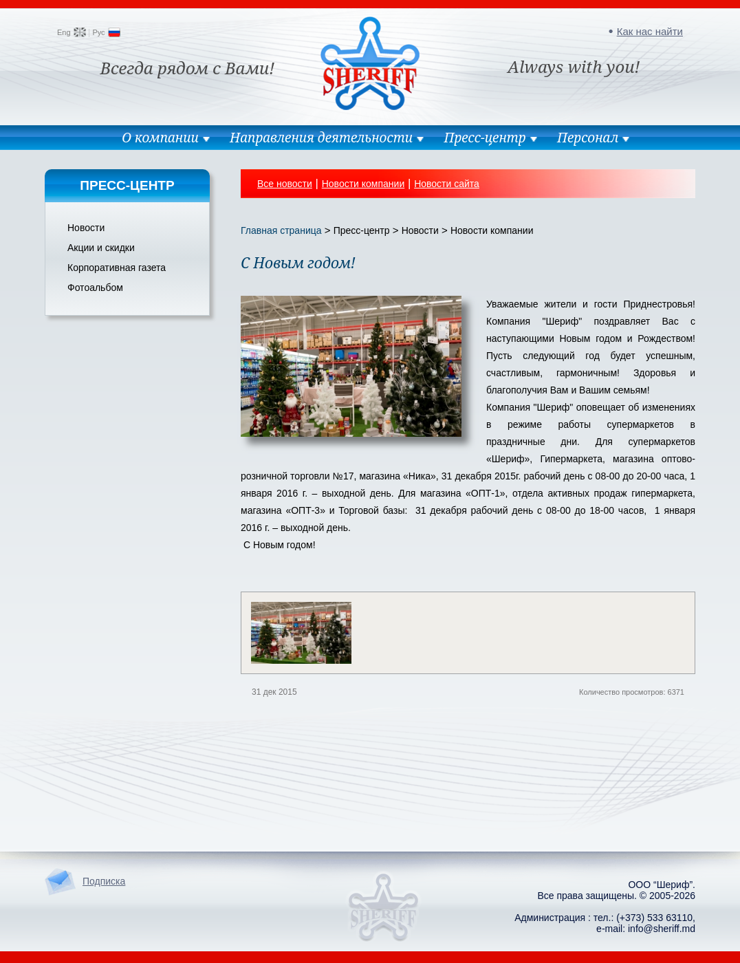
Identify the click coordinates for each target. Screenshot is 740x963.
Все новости (284, 183)
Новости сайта (446, 183)
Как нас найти (650, 31)
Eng (64, 32)
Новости (86, 227)
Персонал (587, 138)
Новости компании (363, 183)
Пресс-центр (484, 138)
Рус (98, 32)
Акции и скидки (101, 247)
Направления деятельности (321, 138)
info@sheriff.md (661, 928)
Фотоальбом (95, 287)
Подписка (104, 881)
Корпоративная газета (116, 267)
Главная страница (281, 230)
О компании (160, 138)
